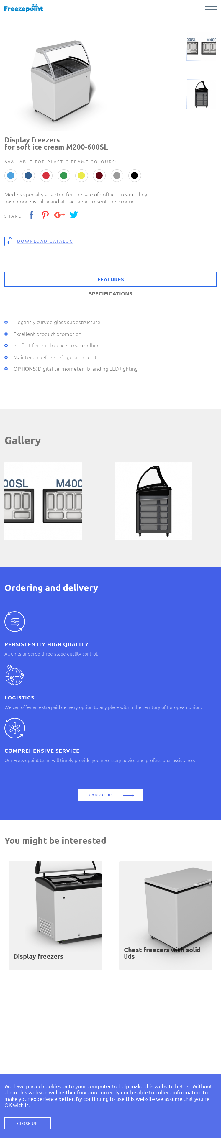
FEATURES (110, 279)
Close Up (27, 1123)
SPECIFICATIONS (110, 293)
